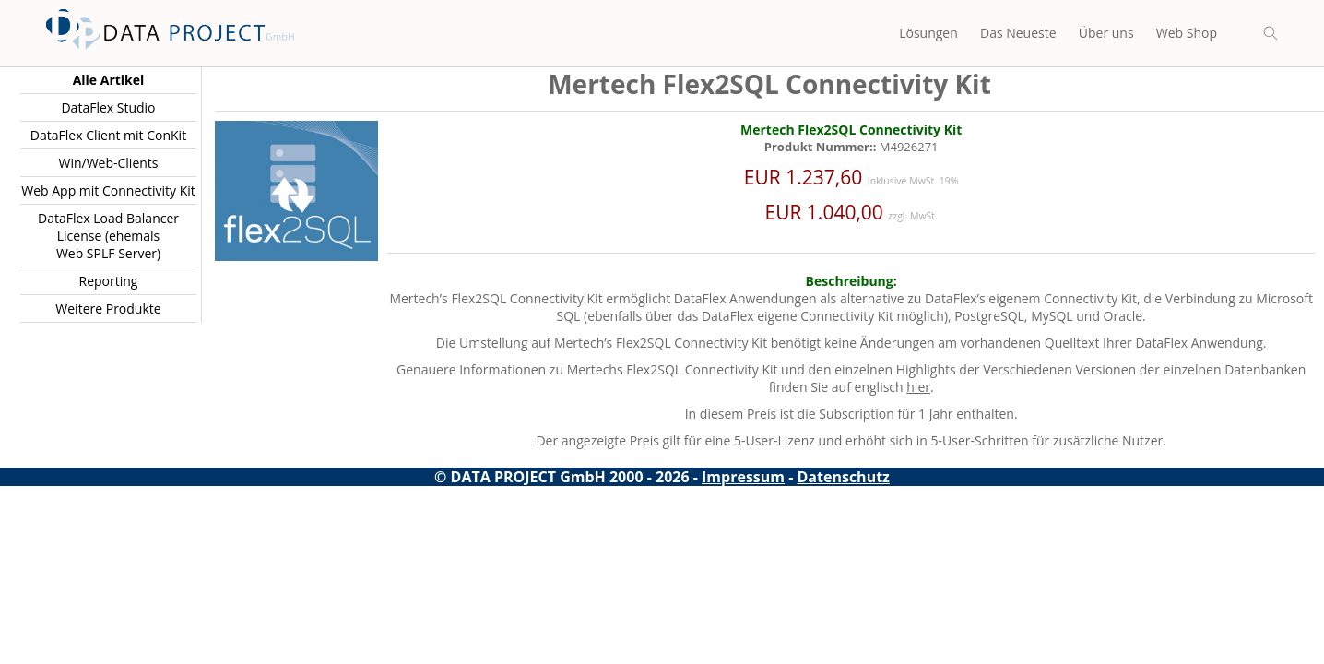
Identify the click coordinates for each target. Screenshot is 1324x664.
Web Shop (1186, 33)
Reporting (108, 281)
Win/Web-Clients (108, 163)
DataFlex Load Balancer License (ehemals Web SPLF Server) (108, 235)
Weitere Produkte (107, 308)
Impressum (743, 477)
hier (918, 387)
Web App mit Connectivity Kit (108, 190)
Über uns (1106, 33)
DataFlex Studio (108, 107)
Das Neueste (1018, 33)
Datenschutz (844, 477)
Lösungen (928, 33)
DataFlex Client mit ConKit (108, 135)
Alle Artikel (109, 80)
